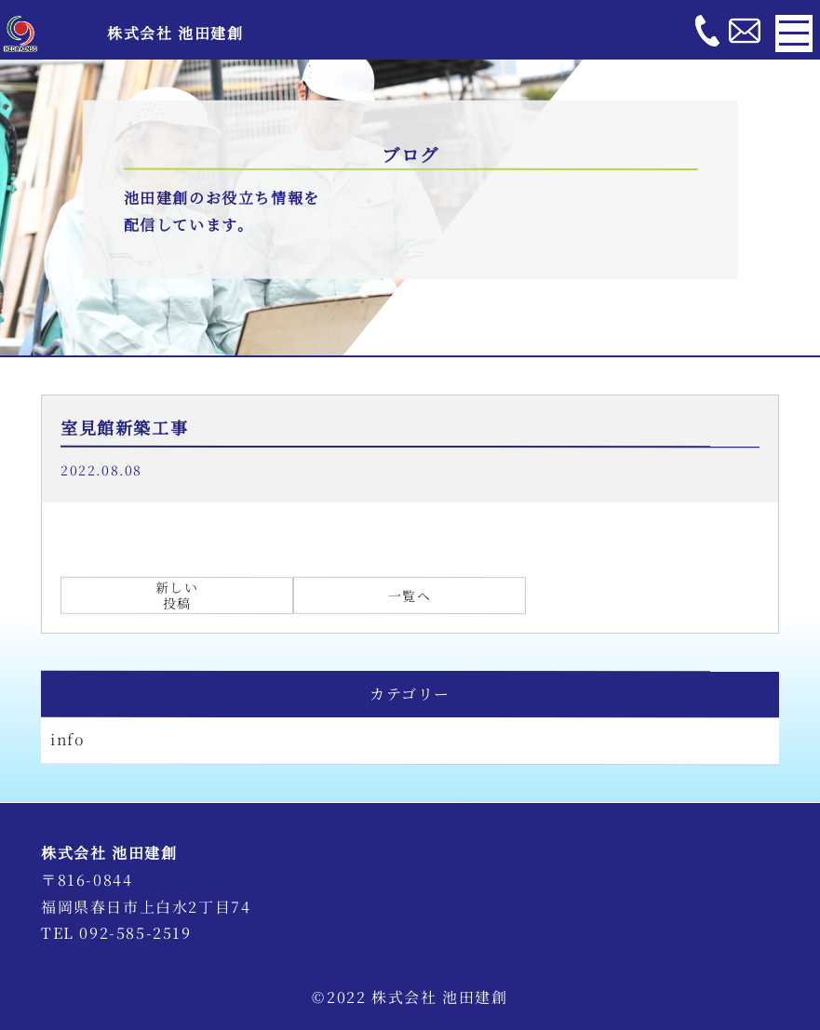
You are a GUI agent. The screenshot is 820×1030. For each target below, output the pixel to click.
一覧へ (410, 594)
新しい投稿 (177, 595)
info (67, 739)
